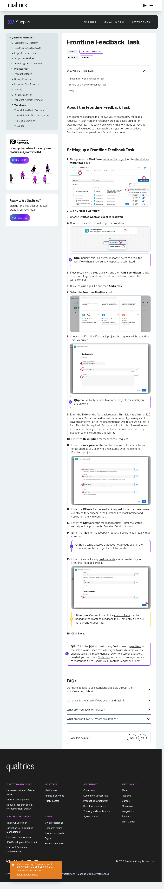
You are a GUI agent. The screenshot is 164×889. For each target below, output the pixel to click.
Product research (54, 833)
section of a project (114, 159)
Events (20, 125)
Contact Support (114, 22)
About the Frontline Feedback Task (86, 78)
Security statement (65, 873)
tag (140, 532)
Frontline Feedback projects (102, 120)
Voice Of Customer (17, 822)
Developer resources (94, 806)
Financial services (54, 795)
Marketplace (128, 806)
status (138, 523)
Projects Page (21, 68)
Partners (126, 816)
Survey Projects (22, 79)
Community (89, 790)
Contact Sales (141, 22)
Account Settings (23, 74)
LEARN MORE (19, 160)
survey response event (114, 258)
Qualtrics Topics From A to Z (28, 48)
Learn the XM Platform (26, 42)
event (87, 223)
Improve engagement (18, 799)
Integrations (128, 811)
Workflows (20, 105)
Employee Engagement (19, 837)
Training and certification (96, 811)
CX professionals (54, 822)
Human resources (54, 843)
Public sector (52, 800)
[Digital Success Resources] (145, 5)
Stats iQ (18, 89)
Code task (104, 657)
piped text (135, 646)
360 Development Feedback (22, 842)
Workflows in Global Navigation (33, 115)
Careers (126, 800)
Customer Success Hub (95, 795)
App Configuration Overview (28, 99)
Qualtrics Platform (22, 37)
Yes (132, 737)
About (125, 790)
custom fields (107, 559)
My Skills (90, 22)
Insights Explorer (23, 94)
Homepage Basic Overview (28, 63)
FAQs (71, 90)
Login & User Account (25, 53)
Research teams (53, 828)
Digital (48, 838)
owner (85, 403)
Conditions (110, 276)
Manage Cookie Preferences (93, 873)
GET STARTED (19, 217)
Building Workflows (27, 120)
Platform (126, 795)
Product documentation (95, 800)
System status (90, 816)
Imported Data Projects (26, 84)
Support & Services (24, 58)
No (142, 737)
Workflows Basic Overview (30, 110)
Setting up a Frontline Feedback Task (87, 84)
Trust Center (128, 821)
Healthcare (51, 790)
